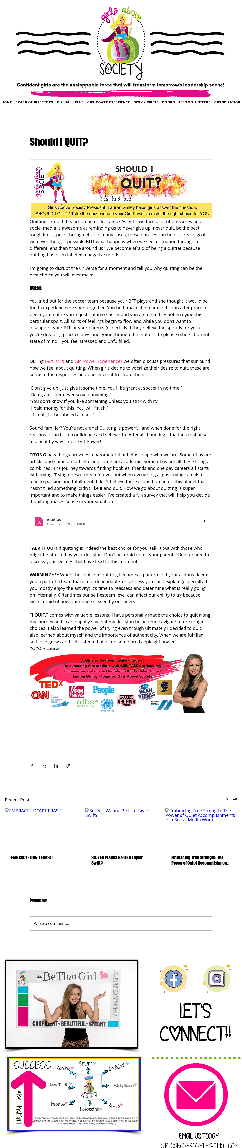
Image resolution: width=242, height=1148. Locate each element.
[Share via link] (68, 766)
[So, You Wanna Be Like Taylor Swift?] (121, 828)
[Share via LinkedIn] (56, 766)
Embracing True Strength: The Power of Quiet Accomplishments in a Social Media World (200, 860)
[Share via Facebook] (32, 766)
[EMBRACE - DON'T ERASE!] (41, 828)
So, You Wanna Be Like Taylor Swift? (117, 860)
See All (231, 799)
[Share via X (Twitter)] (44, 766)
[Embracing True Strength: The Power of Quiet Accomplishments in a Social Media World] (201, 828)
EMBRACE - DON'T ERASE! (32, 857)
